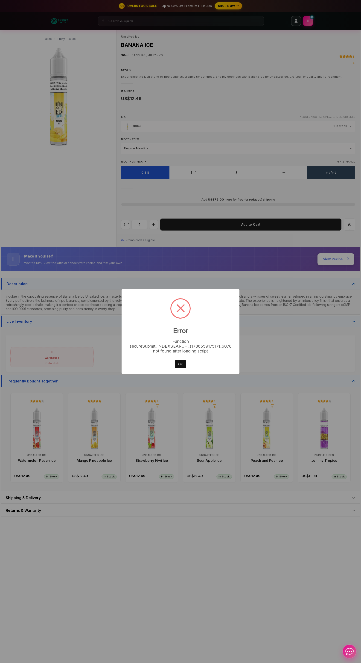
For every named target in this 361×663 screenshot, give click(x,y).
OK (180, 364)
